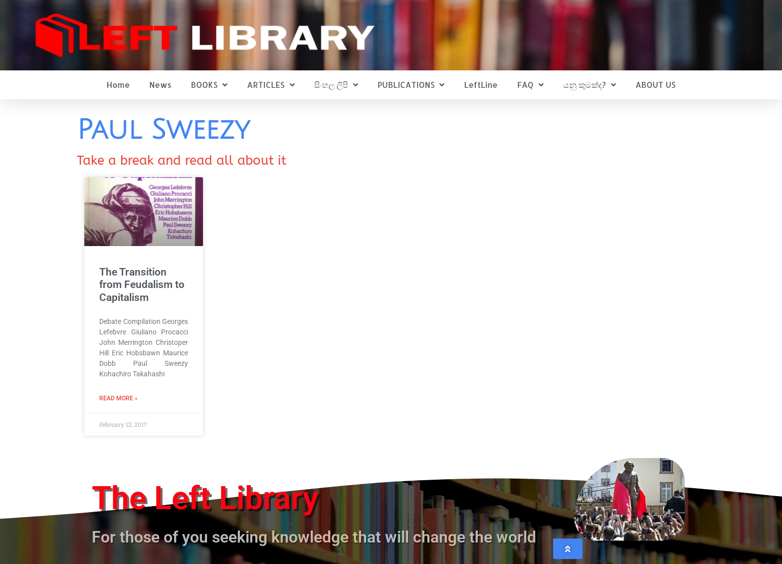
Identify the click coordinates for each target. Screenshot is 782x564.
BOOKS (209, 85)
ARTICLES (270, 85)
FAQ (530, 85)
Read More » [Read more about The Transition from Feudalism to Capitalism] (118, 398)
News (160, 84)
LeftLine (481, 84)
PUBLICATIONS (411, 85)
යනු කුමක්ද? (589, 85)
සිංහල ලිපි (336, 85)
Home (118, 84)
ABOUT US (655, 84)
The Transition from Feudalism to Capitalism (142, 284)
